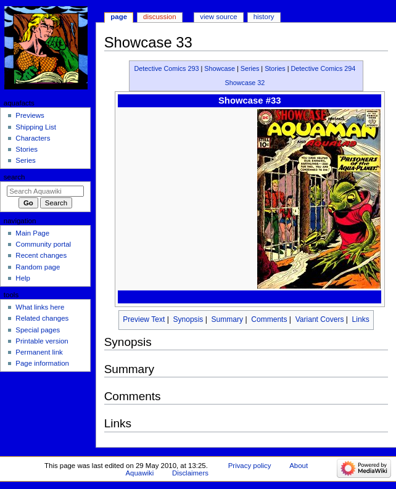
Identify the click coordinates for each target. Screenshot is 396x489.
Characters (32, 138)
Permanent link (38, 352)
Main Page (32, 233)
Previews (29, 115)
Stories (275, 68)
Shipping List (35, 127)
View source (218, 16)
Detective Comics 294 (323, 68)
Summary (228, 319)
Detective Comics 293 (166, 68)
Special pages (37, 330)
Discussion (159, 16)
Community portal (43, 244)
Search (14, 177)
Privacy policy (249, 465)
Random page (37, 267)
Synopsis (188, 319)
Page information (42, 363)
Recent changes (41, 255)
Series (250, 68)
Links (360, 319)
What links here (39, 307)
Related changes (41, 318)
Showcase (219, 68)
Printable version (41, 341)
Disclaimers (190, 473)
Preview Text (144, 319)
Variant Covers (319, 319)
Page (118, 16)
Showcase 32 (245, 82)
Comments (269, 319)
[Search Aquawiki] (45, 191)
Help (22, 278)
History (264, 16)
